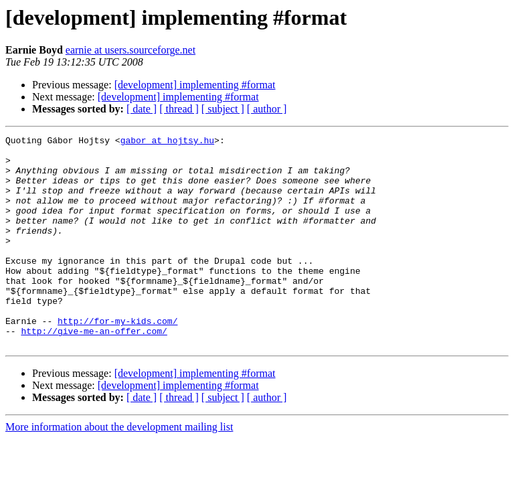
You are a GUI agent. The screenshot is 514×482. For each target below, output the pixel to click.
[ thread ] (179, 108)
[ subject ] (222, 108)
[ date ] (141, 108)
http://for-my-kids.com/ (117, 359)
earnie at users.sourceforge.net (130, 50)
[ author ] (267, 108)
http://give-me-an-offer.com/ (94, 371)
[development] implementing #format (195, 84)
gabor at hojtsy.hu (167, 142)
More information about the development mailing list (119, 469)
